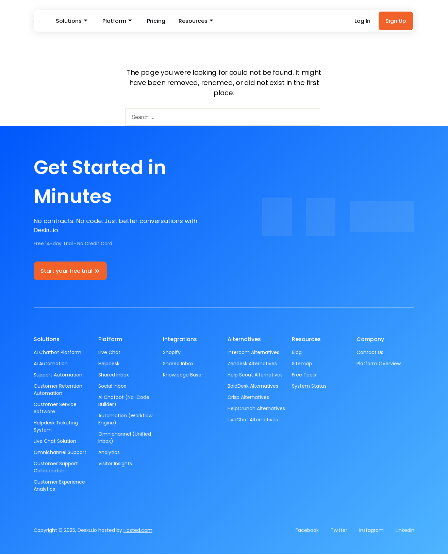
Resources (188, 21)
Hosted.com (137, 530)
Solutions (70, 21)
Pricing (151, 21)
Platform (114, 21)
